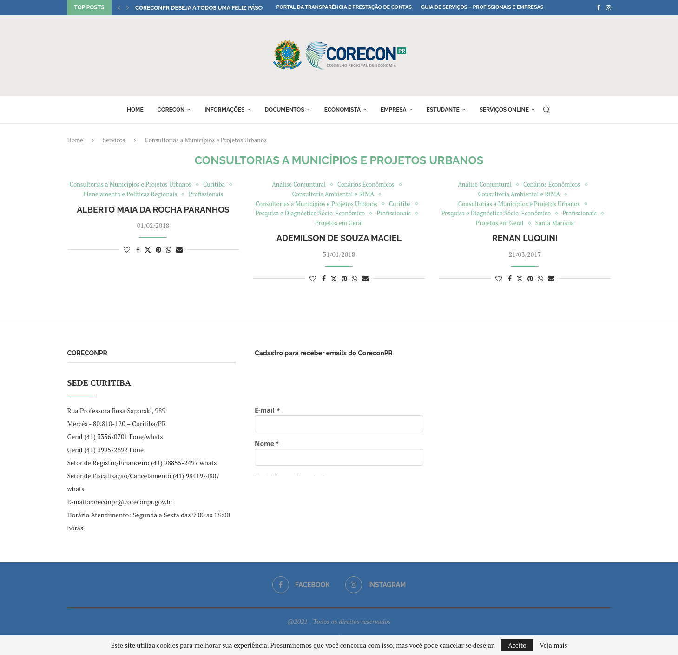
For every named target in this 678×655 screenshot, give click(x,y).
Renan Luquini (525, 238)
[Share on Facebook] (138, 249)
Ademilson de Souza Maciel (339, 238)
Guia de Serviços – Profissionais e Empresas (482, 7)
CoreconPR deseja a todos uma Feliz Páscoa (202, 8)
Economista (342, 110)
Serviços (114, 140)
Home (135, 110)
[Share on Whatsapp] (168, 249)
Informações (224, 110)
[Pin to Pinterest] (158, 249)
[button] (119, 7)
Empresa (394, 110)
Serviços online (504, 110)
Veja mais (553, 645)
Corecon (171, 110)
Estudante (443, 110)
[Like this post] (127, 249)
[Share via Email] (179, 249)
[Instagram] (608, 7)
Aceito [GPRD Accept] (517, 645)
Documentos (284, 110)
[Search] (546, 109)
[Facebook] (598, 7)
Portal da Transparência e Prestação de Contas (344, 7)
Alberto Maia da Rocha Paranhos (153, 209)
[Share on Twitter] (148, 249)
